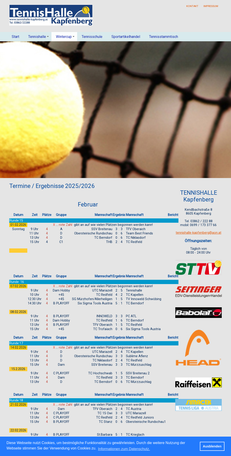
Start (15, 37)
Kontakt (192, 6)
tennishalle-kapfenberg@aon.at (198, 233)
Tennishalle (39, 38)
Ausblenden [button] (212, 446)
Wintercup (66, 38)
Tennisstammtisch (163, 37)
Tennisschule (92, 37)
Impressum (210, 6)
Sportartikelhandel (125, 37)
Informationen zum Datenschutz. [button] (124, 449)
